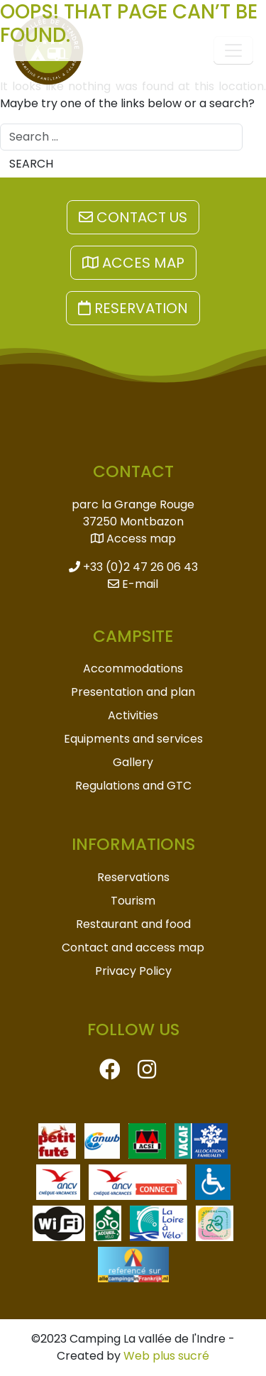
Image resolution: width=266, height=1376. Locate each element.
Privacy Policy (133, 971)
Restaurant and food (133, 924)
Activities (133, 715)
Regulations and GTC (133, 785)
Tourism (133, 900)
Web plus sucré (166, 1356)
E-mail (133, 584)
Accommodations (133, 668)
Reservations (133, 877)
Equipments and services (133, 739)
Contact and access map (133, 947)
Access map (133, 538)
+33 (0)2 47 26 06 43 (133, 567)
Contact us (133, 217)
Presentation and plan (133, 692)
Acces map (133, 263)
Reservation (133, 308)
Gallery (133, 762)
